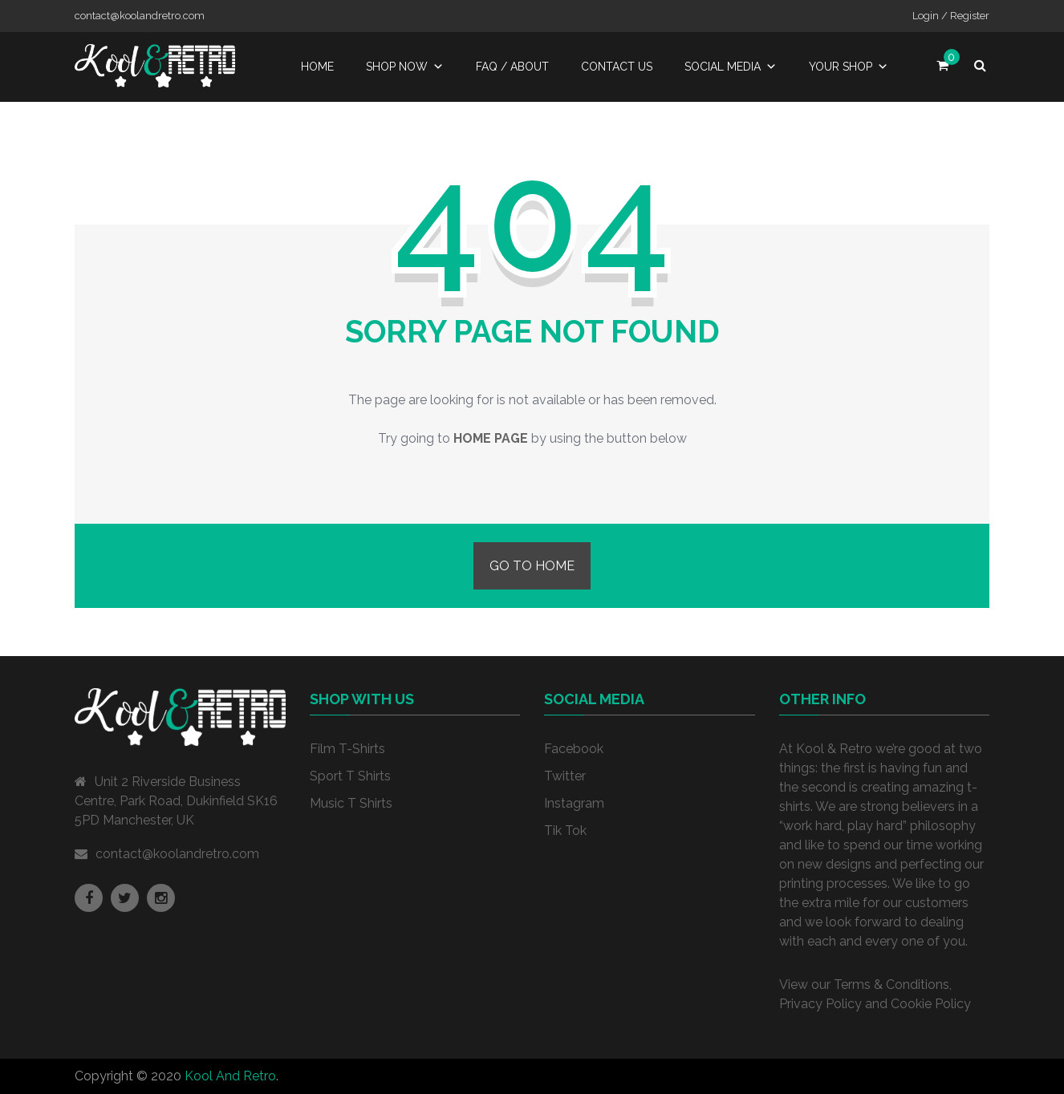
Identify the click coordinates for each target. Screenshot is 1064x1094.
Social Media (730, 66)
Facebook (573, 748)
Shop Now (405, 66)
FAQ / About (512, 66)
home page (490, 438)
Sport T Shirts (350, 776)
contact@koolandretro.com (177, 853)
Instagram (574, 803)
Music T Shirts (351, 803)
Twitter (565, 776)
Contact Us (616, 66)
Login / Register (950, 16)
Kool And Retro (230, 1076)
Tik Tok (565, 830)
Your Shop (848, 66)
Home (317, 66)
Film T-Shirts (347, 748)
